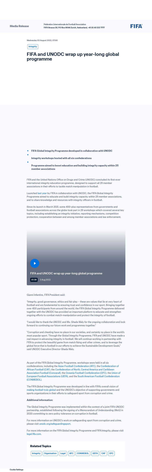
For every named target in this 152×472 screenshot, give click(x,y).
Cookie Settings (16, 469)
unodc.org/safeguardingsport (54, 423)
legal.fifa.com (34, 434)
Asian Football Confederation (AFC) (77, 366)
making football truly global (41, 389)
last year (42, 193)
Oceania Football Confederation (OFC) (86, 372)
